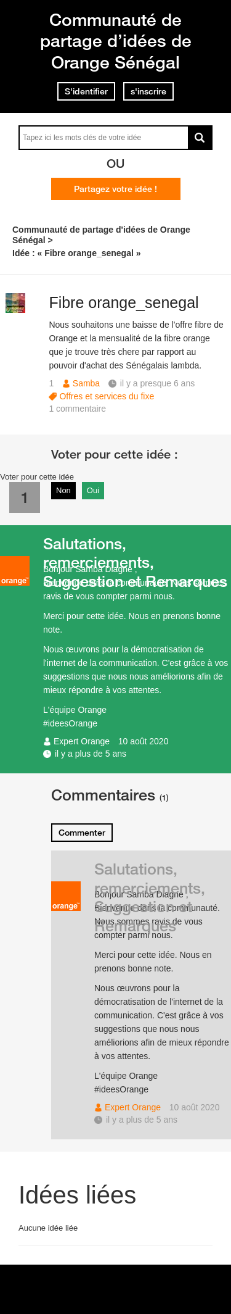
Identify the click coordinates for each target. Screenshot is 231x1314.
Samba (86, 383)
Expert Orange (82, 741)
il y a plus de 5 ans (90, 754)
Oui (93, 490)
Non (63, 490)
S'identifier (86, 91)
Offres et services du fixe (106, 396)
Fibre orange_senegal (123, 302)
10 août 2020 (143, 741)
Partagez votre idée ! (115, 188)
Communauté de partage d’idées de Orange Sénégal (116, 41)
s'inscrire (148, 91)
